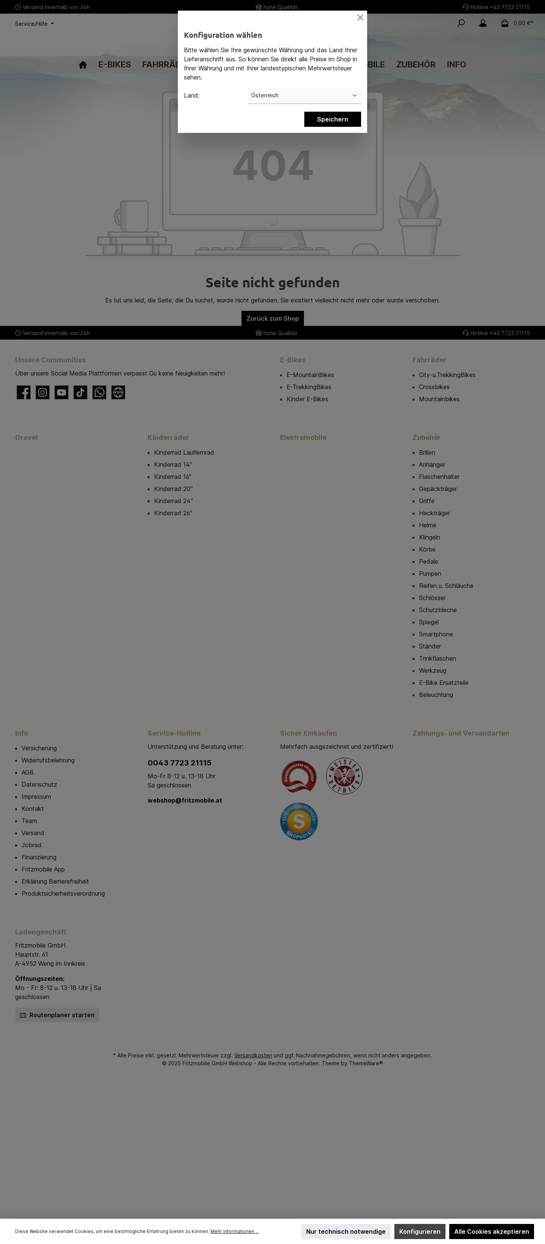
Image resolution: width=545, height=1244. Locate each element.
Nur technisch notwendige (346, 1231)
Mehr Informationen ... (234, 1231)
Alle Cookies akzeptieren (491, 1231)
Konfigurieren (420, 1231)
